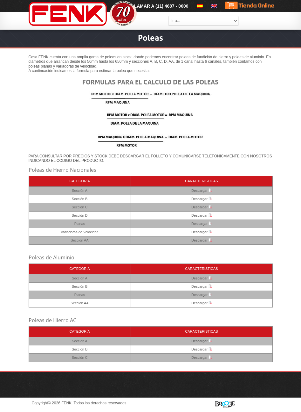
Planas (79, 224)
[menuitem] (199, 5)
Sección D (79, 215)
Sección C (79, 207)
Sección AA (79, 240)
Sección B (80, 199)
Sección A (79, 190)
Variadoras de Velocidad (79, 232)
